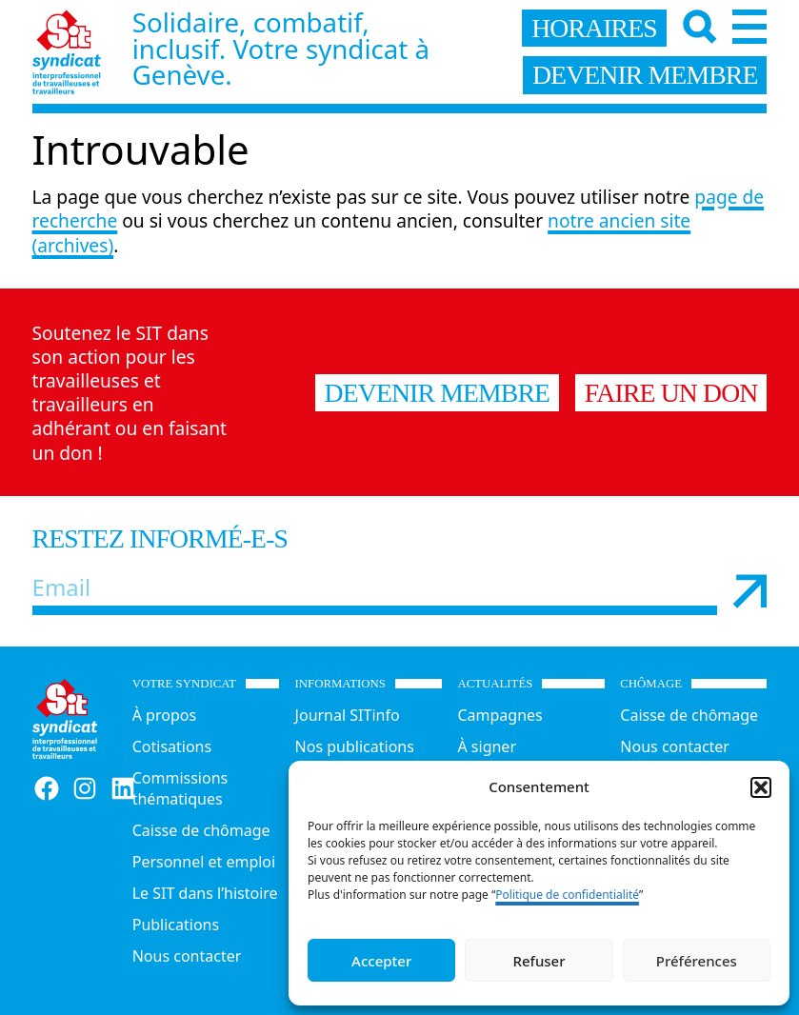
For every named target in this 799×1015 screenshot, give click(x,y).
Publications (175, 924)
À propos (164, 715)
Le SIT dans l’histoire (205, 893)
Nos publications (354, 746)
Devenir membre (437, 393)
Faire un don (671, 393)
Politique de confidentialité (567, 894)
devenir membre (645, 75)
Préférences (696, 960)
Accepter (381, 960)
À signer (486, 746)
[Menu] (749, 27)
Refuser (538, 960)
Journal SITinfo (347, 715)
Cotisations (171, 746)
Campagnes (499, 715)
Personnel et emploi (203, 861)
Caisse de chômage (201, 830)
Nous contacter (187, 955)
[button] (760, 787)
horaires (594, 28)
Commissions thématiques (180, 788)
